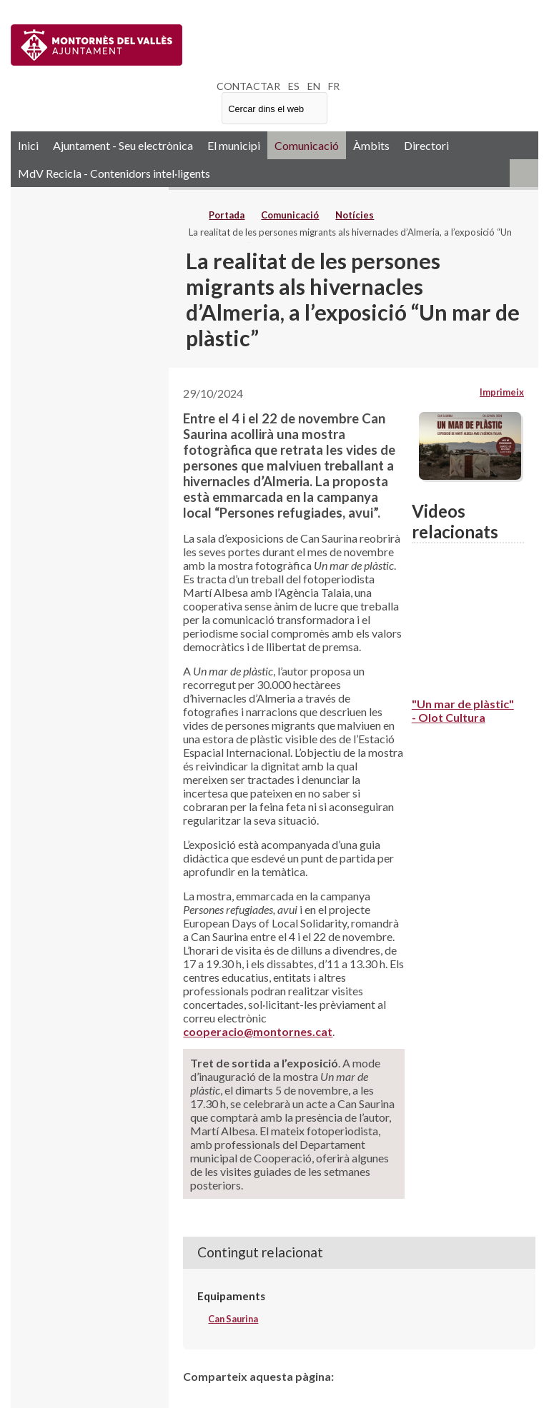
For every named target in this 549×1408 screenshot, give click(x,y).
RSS (524, 173)
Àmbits (371, 145)
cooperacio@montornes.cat (257, 1031)
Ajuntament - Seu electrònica (123, 145)
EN (313, 86)
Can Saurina (233, 1318)
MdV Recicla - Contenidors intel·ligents (114, 173)
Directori (426, 145)
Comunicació (306, 145)
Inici (28, 145)
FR (334, 86)
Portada (226, 215)
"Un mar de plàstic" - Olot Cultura (463, 710)
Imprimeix (502, 392)
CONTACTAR (248, 86)
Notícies (354, 215)
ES (294, 86)
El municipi (233, 145)
